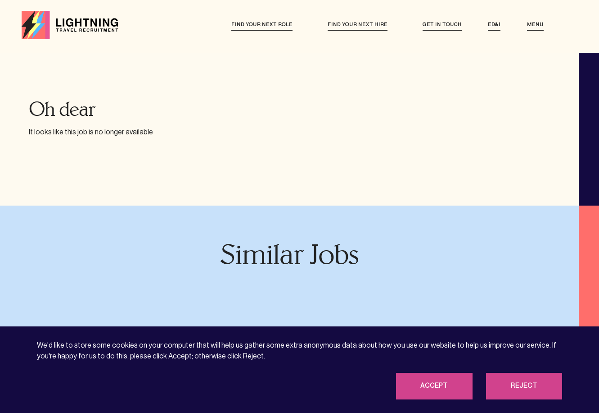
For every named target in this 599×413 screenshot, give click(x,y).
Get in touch (442, 24)
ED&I (494, 24)
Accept (434, 386)
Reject (524, 386)
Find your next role (262, 24)
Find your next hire (357, 24)
